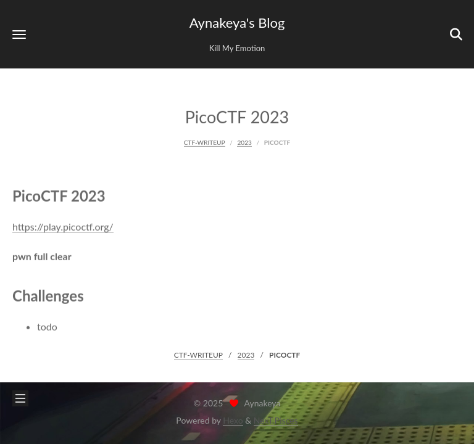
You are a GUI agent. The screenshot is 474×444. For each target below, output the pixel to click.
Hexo (233, 420)
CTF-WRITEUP (204, 142)
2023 (244, 142)
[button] (19, 34)
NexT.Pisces (276, 420)
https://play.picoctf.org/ (63, 226)
